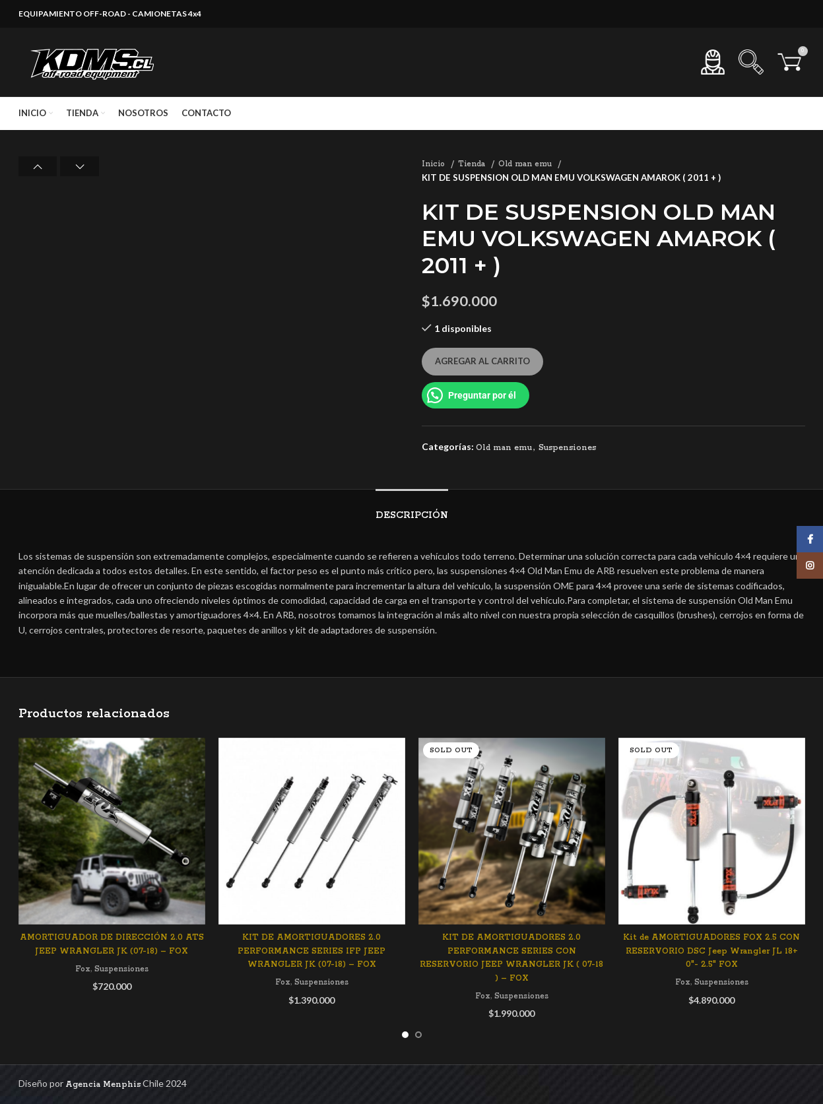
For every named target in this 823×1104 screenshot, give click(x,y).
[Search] (751, 62)
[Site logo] (94, 62)
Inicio (434, 164)
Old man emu (526, 164)
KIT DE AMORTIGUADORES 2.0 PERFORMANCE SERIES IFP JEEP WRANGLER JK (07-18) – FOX (311, 950)
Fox (82, 969)
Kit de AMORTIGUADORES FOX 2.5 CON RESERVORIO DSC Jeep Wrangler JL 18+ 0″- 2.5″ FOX (711, 950)
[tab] (412, 509)
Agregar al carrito (482, 361)
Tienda (473, 164)
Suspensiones (567, 448)
